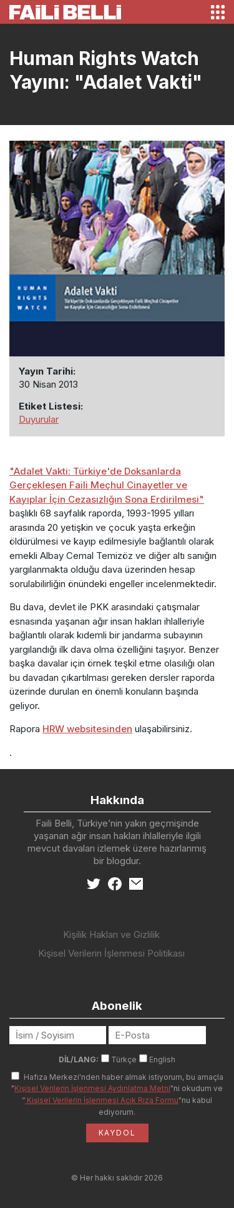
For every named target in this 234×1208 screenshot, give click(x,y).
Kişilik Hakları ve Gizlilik (111, 934)
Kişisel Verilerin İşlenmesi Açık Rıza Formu (101, 1100)
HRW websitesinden (87, 729)
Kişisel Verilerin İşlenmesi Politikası (111, 953)
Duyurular (39, 419)
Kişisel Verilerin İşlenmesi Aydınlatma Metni (92, 1088)
